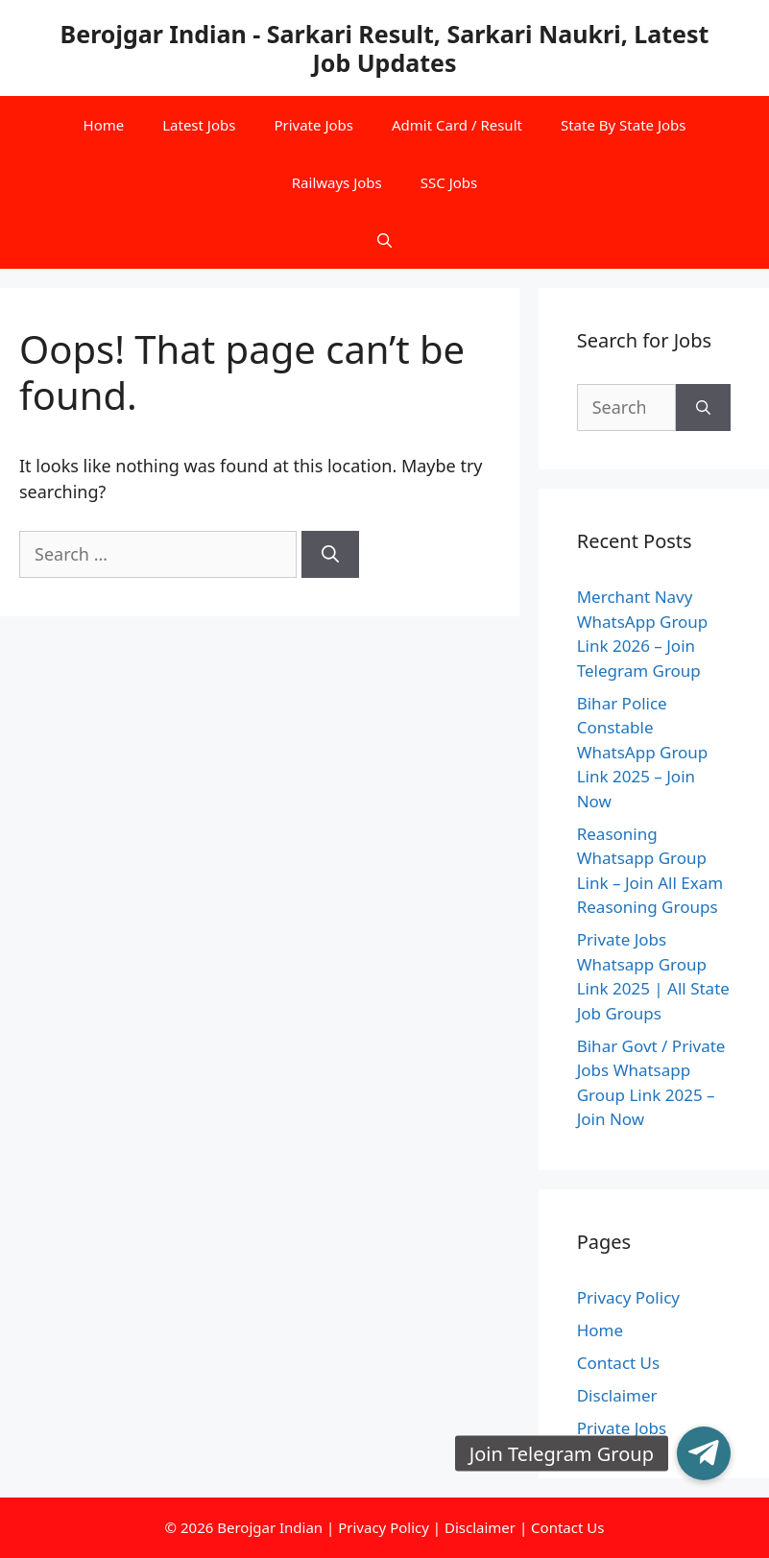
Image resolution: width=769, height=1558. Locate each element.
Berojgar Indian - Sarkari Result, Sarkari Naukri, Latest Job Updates (384, 48)
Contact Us (619, 1363)
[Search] (330, 554)
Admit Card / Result (457, 124)
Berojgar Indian (270, 1527)
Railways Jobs (337, 182)
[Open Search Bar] (384, 240)
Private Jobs (313, 124)
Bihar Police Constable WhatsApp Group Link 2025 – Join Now (643, 752)
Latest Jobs (198, 124)
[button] (704, 1453)
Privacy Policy (628, 1297)
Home (104, 124)
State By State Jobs (623, 124)
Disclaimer (617, 1395)
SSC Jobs (449, 182)
